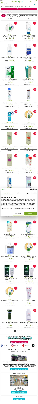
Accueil (2, 6)
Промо (8, 15)
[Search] (17, 4)
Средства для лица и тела (9, 6)
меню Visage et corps (19, 8)
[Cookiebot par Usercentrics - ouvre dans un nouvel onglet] (31, 189)
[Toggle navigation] (1, 1)
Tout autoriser (31, 213)
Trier (28, 18)
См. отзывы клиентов (19, 399)
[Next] (23, 331)
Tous (3, 15)
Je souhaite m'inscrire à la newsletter (19, 342)
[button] (31, 2)
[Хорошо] (36, 4)
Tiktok (34, 345)
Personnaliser (19, 213)
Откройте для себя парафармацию (19, 369)
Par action (21, 6)
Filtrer (10, 18)
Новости (15, 15)
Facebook (4, 345)
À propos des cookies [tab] (31, 192)
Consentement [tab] (6, 192)
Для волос (16, 6)
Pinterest (25, 345)
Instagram (14, 345)
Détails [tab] (19, 192)
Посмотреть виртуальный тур (19, 392)
